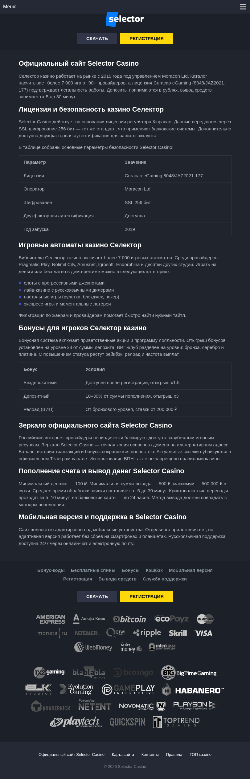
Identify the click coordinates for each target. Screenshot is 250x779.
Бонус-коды (51, 570)
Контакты (150, 754)
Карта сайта (123, 754)
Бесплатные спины (93, 570)
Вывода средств (117, 578)
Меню (9, 6)
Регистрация (146, 38)
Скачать (97, 38)
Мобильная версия (191, 570)
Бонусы (131, 570)
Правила (174, 754)
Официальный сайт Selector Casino (72, 754)
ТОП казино (200, 754)
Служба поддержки (165, 578)
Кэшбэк (154, 570)
